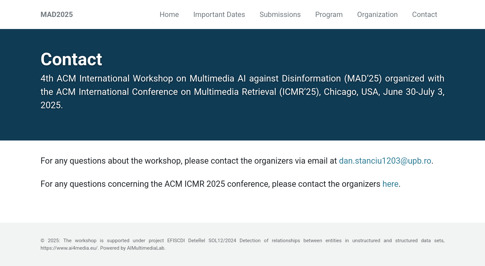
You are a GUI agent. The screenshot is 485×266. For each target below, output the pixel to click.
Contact (424, 14)
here (390, 184)
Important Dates (219, 14)
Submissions (280, 14)
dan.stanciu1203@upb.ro (385, 161)
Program (329, 14)
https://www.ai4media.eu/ (69, 248)
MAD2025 (57, 14)
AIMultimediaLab (145, 248)
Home (169, 14)
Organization (377, 14)
